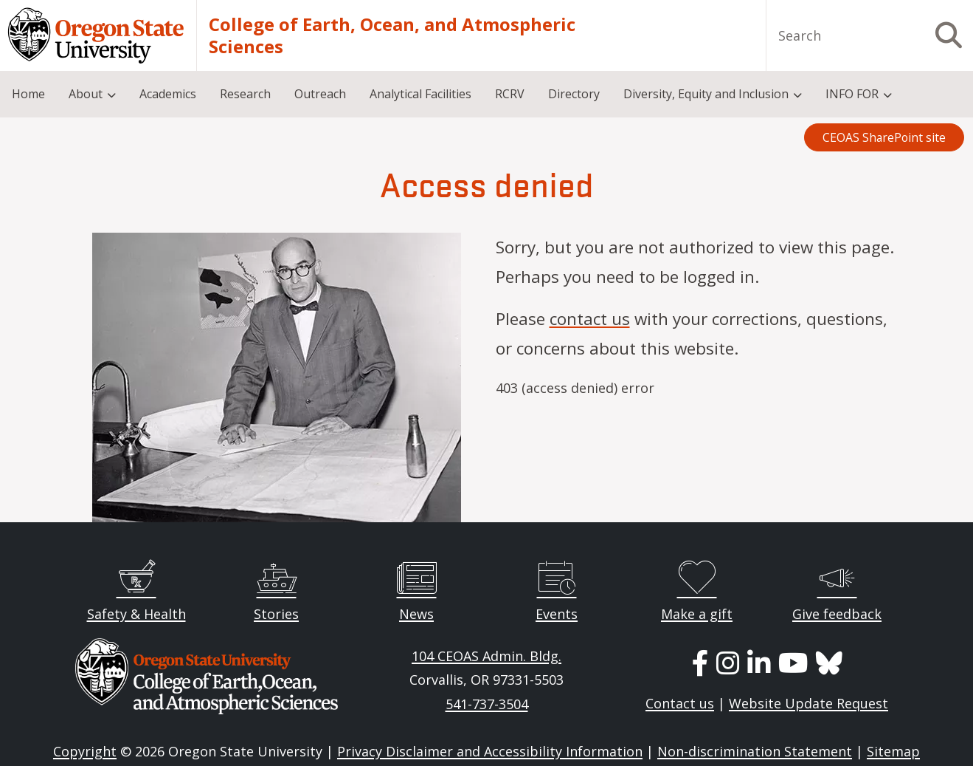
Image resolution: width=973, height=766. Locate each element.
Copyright (85, 751)
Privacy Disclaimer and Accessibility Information (490, 751)
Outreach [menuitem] (320, 94)
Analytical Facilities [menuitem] (420, 94)
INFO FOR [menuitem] (852, 94)
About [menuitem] (86, 94)
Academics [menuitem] (167, 94)
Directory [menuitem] (574, 94)
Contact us (679, 703)
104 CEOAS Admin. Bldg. (486, 656)
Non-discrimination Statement (754, 751)
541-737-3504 (487, 704)
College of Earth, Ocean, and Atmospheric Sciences (392, 35)
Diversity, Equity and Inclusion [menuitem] (706, 94)
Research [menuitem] (245, 94)
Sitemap (893, 751)
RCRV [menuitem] (509, 94)
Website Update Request (808, 703)
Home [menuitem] (28, 94)
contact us (590, 318)
